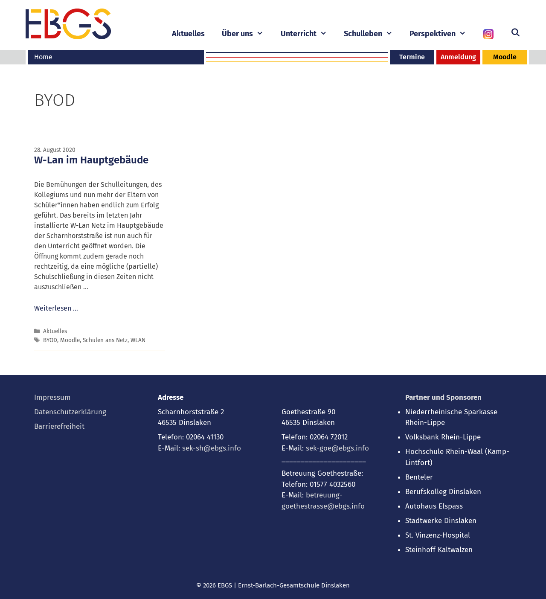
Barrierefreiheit (59, 426)
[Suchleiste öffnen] (515, 32)
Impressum (52, 397)
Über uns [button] (247, 34)
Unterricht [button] (308, 34)
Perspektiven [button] (442, 34)
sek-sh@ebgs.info (211, 448)
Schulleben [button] (372, 34)
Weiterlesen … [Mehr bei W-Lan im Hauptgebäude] (56, 308)
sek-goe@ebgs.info (337, 448)
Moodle (505, 57)
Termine (412, 57)
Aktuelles (188, 33)
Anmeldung (458, 57)
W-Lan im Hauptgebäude (91, 160)
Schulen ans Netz (105, 340)
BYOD (50, 340)
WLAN (138, 340)
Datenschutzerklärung (70, 411)
